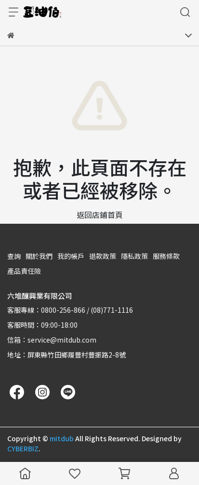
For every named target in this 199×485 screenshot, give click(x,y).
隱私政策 (134, 256)
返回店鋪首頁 (100, 214)
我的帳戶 (70, 256)
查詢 (14, 256)
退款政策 (102, 256)
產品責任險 (24, 271)
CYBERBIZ (23, 448)
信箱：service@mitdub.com (51, 340)
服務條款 (166, 256)
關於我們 (39, 256)
